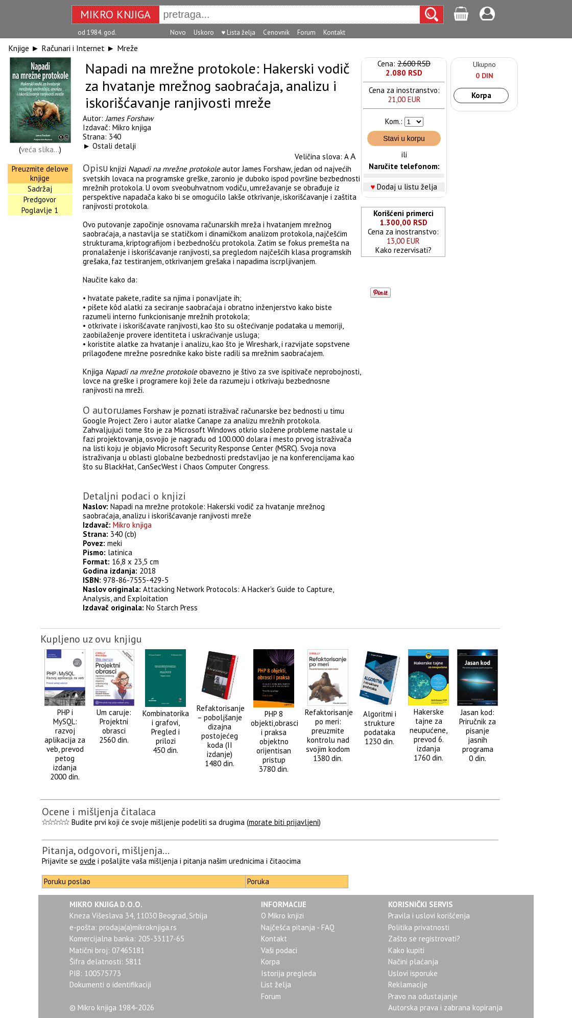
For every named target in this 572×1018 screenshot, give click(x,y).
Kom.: (393, 121)
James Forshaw (129, 118)
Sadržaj (40, 189)
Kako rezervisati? (403, 250)
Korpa (481, 95)
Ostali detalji (114, 146)
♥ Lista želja (239, 32)
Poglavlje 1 (39, 210)
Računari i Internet (73, 48)
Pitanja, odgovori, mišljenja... (106, 850)
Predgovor (39, 199)
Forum (306, 32)
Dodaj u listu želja (407, 187)
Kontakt (334, 32)
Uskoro (204, 32)
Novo (178, 32)
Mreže (127, 48)
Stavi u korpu (404, 138)
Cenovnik (276, 32)
